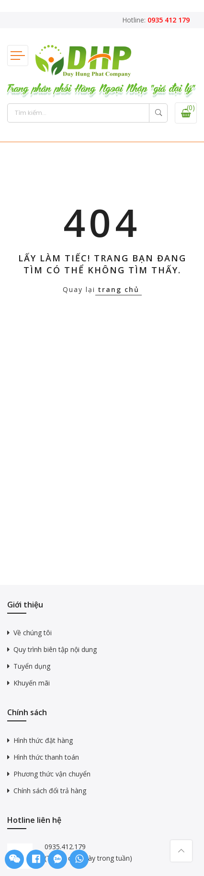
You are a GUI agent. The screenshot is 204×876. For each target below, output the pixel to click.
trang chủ (118, 289)
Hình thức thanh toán (46, 757)
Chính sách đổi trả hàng (49, 790)
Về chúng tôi (32, 632)
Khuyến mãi (31, 682)
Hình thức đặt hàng (43, 740)
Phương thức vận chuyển (52, 773)
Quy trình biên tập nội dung (55, 649)
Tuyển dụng (31, 666)
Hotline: (156, 19)
